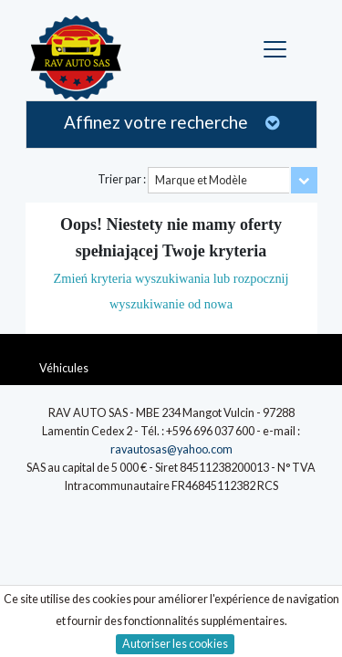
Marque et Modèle (201, 180)
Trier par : (122, 179)
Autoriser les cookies (175, 644)
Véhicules (63, 368)
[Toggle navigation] (278, 50)
